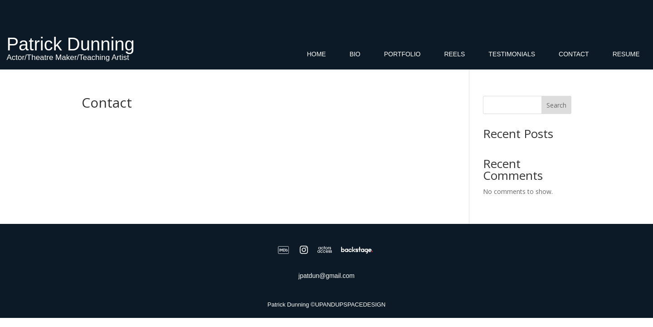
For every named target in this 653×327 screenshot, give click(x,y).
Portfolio (402, 54)
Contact (574, 54)
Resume (626, 54)
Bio (355, 54)
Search (556, 105)
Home (316, 54)
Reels (454, 54)
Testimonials (511, 54)
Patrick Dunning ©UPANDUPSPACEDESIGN (327, 304)
